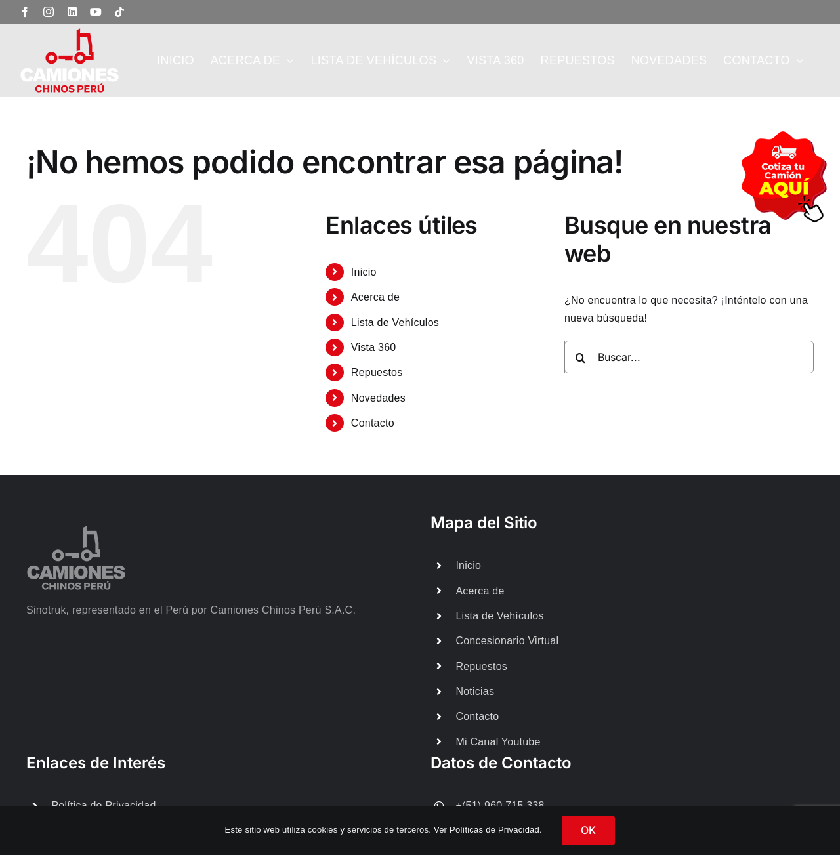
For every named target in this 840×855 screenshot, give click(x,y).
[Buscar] (580, 357)
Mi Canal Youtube (497, 741)
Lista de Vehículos (395, 322)
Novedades (378, 398)
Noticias (474, 691)
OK (588, 830)
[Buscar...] (689, 357)
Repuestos (377, 372)
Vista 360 (373, 347)
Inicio (364, 272)
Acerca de (375, 296)
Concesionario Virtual (506, 640)
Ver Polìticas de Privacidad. (488, 830)
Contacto (372, 422)
